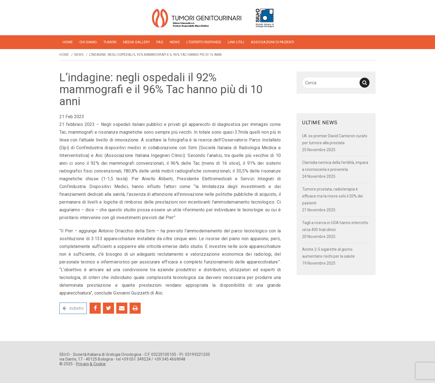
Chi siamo (88, 42)
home (68, 42)
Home (64, 55)
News (175, 42)
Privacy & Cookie (91, 364)
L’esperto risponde (203, 42)
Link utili (236, 42)
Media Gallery (136, 42)
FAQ (159, 42)
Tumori (110, 42)
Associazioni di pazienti (272, 42)
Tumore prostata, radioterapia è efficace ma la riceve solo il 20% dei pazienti (332, 196)
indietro (76, 308)
